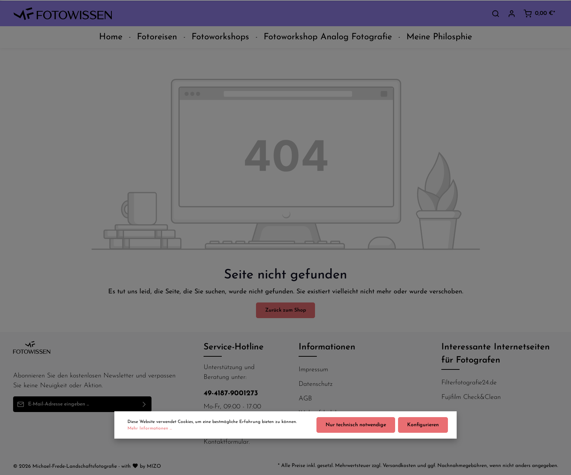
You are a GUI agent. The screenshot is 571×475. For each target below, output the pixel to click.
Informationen (327, 347)
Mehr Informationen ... (149, 431)
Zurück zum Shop (285, 310)
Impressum (313, 369)
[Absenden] (144, 404)
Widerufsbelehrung (325, 413)
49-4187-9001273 (231, 393)
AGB (305, 398)
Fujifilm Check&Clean (471, 397)
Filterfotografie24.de (469, 382)
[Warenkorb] (539, 13)
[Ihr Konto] (511, 13)
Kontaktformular (226, 442)
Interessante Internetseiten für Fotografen (495, 354)
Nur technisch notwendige (356, 427)
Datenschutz (315, 384)
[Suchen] (495, 13)
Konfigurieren (423, 427)
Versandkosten (399, 465)
